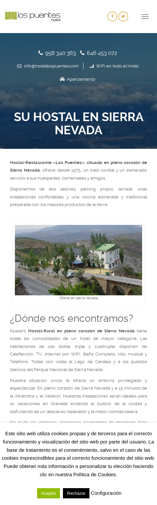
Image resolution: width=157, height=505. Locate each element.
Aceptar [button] (48, 493)
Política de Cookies (94, 474)
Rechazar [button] (76, 493)
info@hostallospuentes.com (51, 65)
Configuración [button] (106, 493)
